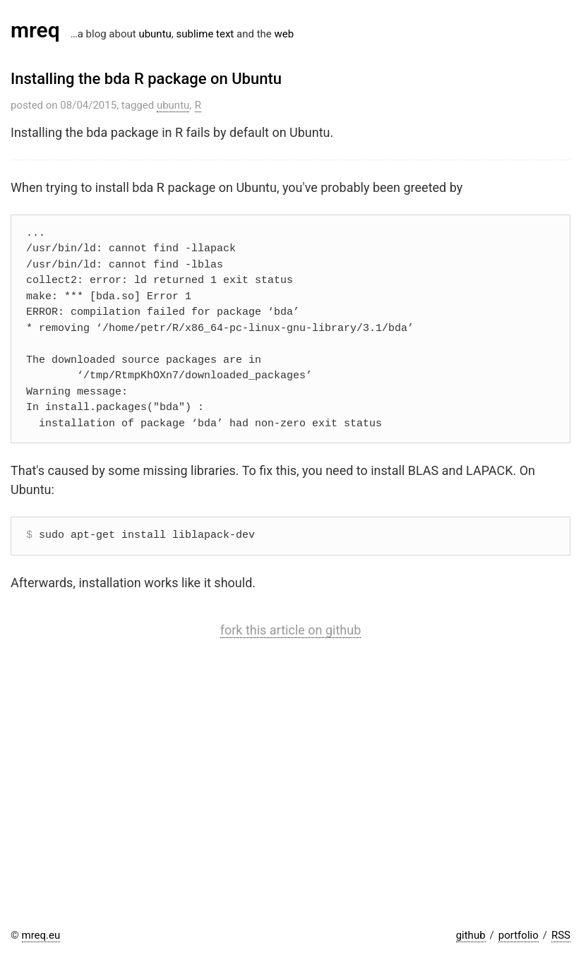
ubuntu (154, 34)
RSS (560, 935)
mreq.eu (41, 935)
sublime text (205, 34)
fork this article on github (290, 630)
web (284, 34)
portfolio (518, 935)
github (471, 935)
